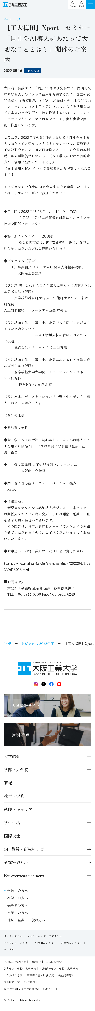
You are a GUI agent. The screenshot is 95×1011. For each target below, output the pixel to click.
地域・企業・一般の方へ (26, 919)
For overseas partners (24, 875)
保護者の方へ (17, 905)
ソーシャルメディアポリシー (44, 936)
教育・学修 (14, 796)
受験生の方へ (17, 890)
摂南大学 (35, 962)
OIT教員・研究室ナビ (47, 849)
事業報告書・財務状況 (40, 975)
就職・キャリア (18, 809)
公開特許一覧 (12, 982)
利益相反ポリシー (71, 943)
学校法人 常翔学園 (15, 962)
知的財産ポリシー (46, 943)
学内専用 (9, 950)
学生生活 (12, 822)
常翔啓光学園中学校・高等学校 (59, 968)
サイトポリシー (13, 936)
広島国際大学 (54, 962)
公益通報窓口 (66, 975)
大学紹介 (12, 756)
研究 (8, 783)
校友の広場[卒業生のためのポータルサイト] (30, 989)
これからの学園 (13, 975)
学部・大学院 (16, 769)
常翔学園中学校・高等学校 (20, 968)
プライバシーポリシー (17, 943)
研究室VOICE (47, 862)
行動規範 (29, 982)
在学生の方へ (17, 897)
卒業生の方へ (17, 912)
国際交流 (12, 836)
